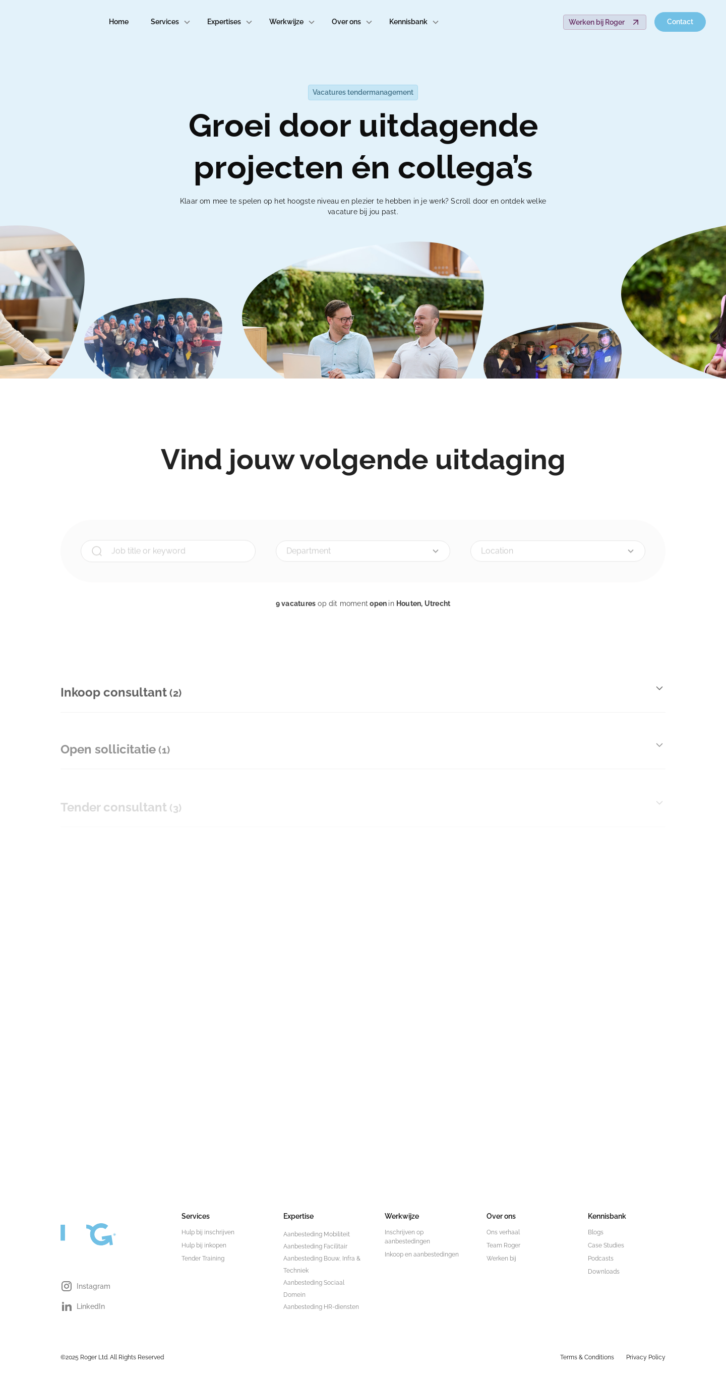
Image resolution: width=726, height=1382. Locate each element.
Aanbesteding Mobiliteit (316, 1234)
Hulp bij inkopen (204, 1245)
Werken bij (501, 1258)
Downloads (604, 1271)
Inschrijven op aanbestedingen (407, 1237)
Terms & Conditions (587, 1357)
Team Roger (503, 1245)
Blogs (595, 1232)
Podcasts (601, 1258)
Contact (680, 22)
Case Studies (606, 1245)
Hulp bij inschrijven (208, 1232)
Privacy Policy (646, 1357)
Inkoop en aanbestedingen (422, 1254)
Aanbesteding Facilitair (315, 1246)
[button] (171, 22)
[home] (48, 22)
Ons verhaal (503, 1232)
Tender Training (203, 1258)
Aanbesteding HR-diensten (321, 1306)
